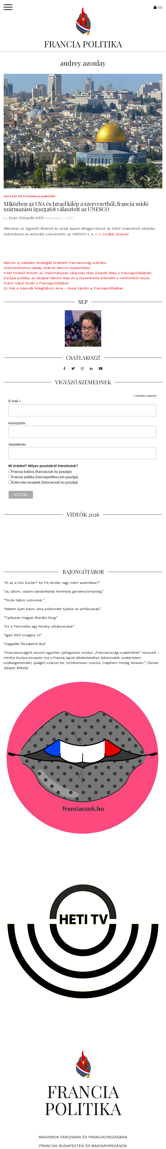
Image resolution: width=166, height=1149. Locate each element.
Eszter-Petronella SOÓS (26, 218)
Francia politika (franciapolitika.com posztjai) (45, 477)
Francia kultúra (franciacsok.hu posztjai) (42, 472)
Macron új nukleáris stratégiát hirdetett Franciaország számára (55, 263)
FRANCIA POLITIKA (83, 44)
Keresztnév (16, 423)
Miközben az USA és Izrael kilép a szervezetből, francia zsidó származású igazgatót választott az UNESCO (76, 206)
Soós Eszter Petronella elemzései (29, 196)
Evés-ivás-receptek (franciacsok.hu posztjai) (45, 482)
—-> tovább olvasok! (111, 234)
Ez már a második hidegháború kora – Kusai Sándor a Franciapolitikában (63, 288)
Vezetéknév (17, 444)
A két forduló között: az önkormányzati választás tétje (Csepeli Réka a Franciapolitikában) (77, 273)
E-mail (14, 401)
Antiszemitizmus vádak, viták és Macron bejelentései (47, 268)
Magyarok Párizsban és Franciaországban (83, 1137)
